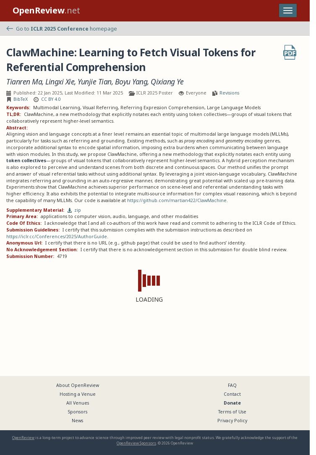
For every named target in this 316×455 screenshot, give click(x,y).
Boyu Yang (131, 81)
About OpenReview (77, 385)
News (77, 420)
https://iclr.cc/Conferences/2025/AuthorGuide (56, 236)
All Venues (77, 403)
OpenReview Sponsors (136, 443)
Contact (232, 394)
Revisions (229, 93)
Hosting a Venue (78, 394)
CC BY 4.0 (51, 99)
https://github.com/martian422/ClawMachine (177, 200)
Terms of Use (232, 412)
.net (46, 10)
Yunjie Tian (95, 81)
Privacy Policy (232, 420)
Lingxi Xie (59, 81)
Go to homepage (61, 28)
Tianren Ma (24, 81)
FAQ (232, 385)
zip (74, 210)
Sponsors (77, 412)
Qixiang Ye (167, 81)
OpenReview (23, 437)
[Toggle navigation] (288, 10)
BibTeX (20, 99)
